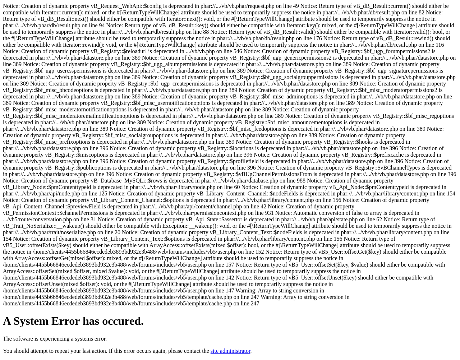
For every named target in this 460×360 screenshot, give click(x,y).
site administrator (230, 351)
